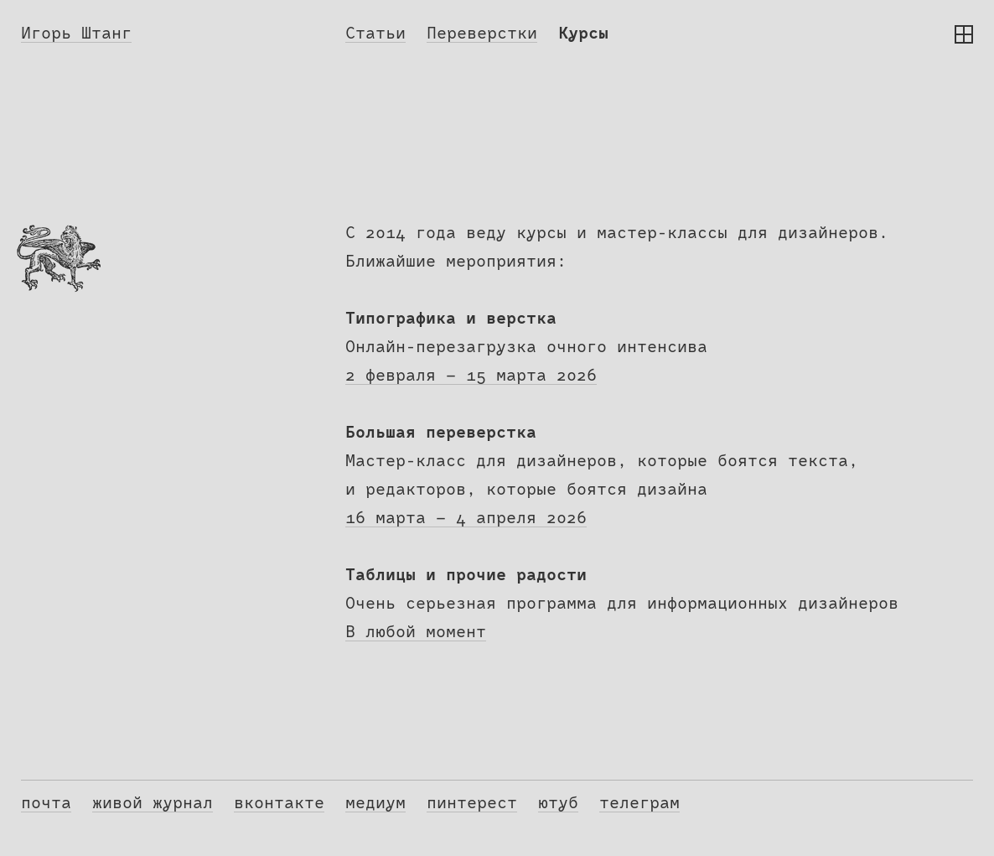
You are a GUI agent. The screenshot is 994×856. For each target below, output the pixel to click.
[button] (964, 34)
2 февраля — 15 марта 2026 (471, 375)
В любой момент (415, 632)
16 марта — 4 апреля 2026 (466, 518)
